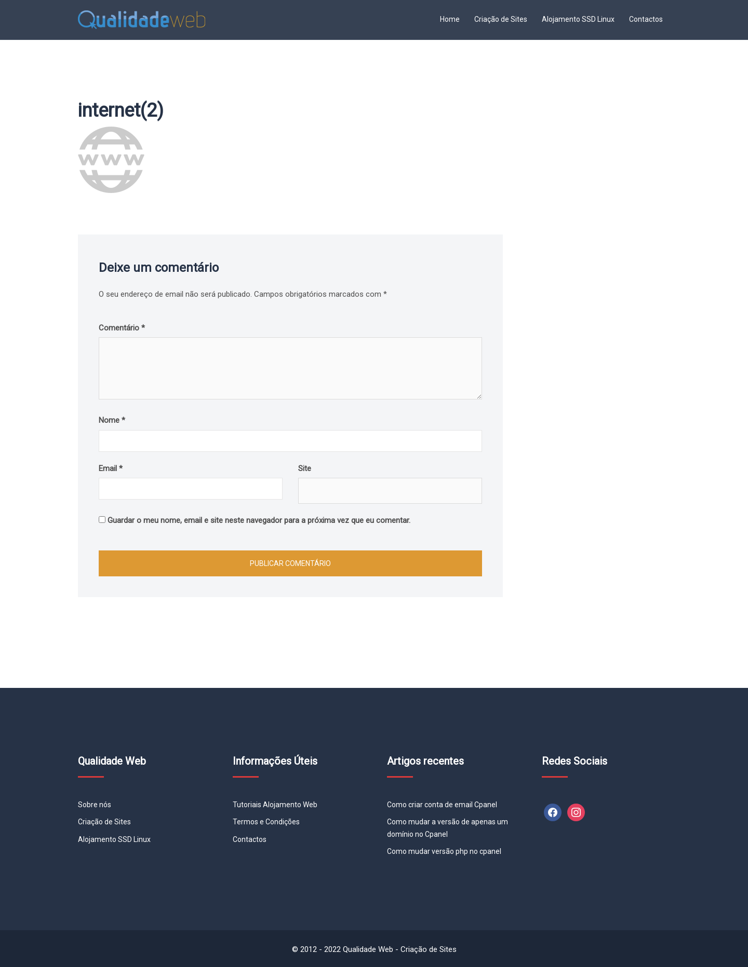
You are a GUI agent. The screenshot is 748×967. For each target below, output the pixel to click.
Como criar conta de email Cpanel (442, 804)
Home (450, 19)
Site (304, 468)
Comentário (122, 328)
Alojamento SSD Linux (578, 19)
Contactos (646, 19)
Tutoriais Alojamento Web (275, 804)
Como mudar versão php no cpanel (444, 851)
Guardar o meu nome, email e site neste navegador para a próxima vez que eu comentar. (259, 520)
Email (111, 468)
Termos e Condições (266, 822)
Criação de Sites (500, 19)
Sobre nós (94, 804)
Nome (112, 420)
